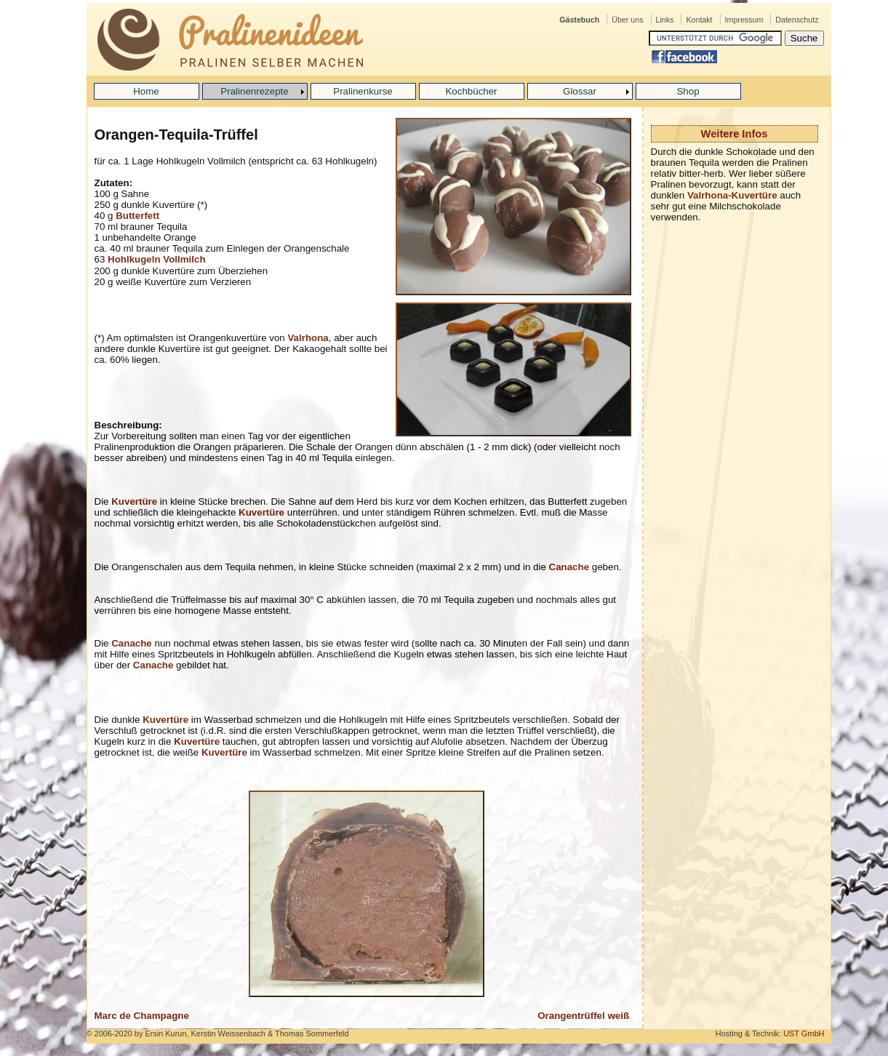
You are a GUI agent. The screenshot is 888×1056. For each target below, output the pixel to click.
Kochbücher (471, 91)
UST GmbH (803, 1033)
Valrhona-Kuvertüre (732, 195)
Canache (569, 566)
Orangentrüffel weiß (583, 1015)
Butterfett (137, 215)
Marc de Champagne (142, 1015)
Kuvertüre (134, 501)
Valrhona (307, 337)
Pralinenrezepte (254, 91)
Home (146, 91)
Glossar (579, 91)
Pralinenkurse (363, 91)
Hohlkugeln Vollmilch (157, 259)
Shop (687, 91)
